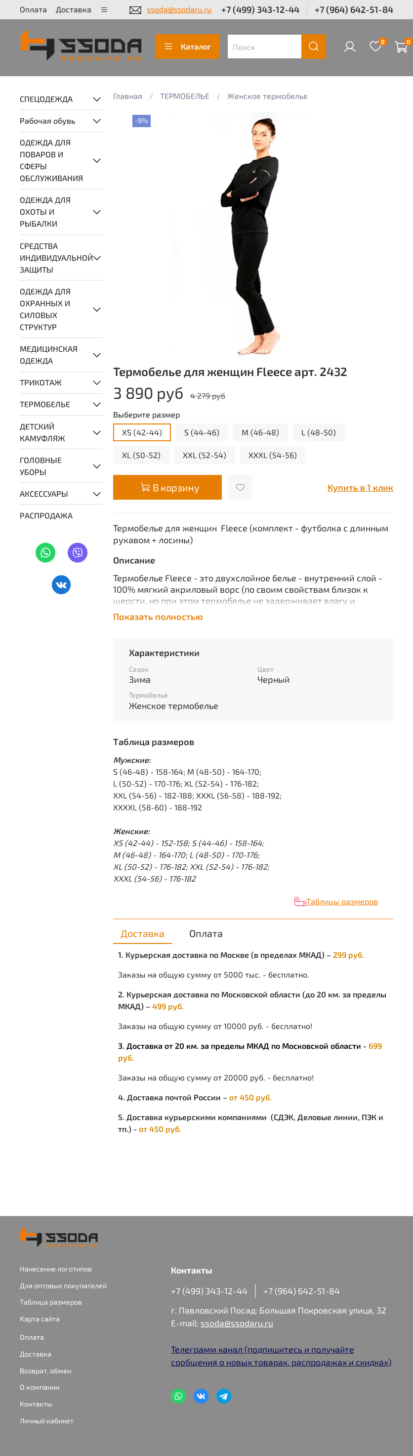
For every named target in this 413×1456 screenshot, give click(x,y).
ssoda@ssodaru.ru (179, 9)
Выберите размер (146, 414)
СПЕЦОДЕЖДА (46, 98)
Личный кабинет (47, 1420)
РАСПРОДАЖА (46, 515)
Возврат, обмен (45, 1370)
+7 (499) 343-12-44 (260, 9)
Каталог (187, 46)
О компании (39, 1387)
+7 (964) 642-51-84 (354, 9)
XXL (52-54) (204, 455)
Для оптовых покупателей (63, 1285)
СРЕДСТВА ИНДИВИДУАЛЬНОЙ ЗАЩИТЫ (53, 257)
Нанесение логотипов (56, 1269)
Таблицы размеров (342, 901)
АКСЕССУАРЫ (44, 493)
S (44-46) (201, 432)
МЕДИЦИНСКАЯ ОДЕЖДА (49, 354)
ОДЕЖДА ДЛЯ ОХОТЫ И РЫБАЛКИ (45, 211)
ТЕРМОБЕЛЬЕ (45, 404)
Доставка (73, 9)
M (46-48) (260, 432)
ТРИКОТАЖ (41, 382)
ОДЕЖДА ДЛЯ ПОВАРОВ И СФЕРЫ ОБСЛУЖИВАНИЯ (51, 160)
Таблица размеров (51, 1302)
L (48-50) (318, 432)
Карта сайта (40, 1319)
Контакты (36, 1404)
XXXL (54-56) (272, 455)
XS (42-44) (142, 432)
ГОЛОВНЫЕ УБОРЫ (41, 465)
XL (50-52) (141, 455)
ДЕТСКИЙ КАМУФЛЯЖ (42, 432)
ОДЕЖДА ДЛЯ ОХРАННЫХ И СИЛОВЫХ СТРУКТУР (45, 308)
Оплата (33, 9)
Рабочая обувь (47, 120)
